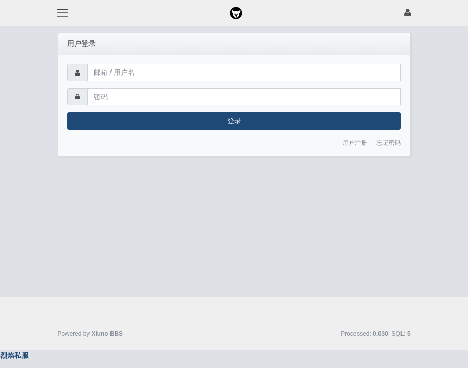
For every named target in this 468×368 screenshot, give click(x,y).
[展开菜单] (62, 12)
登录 (234, 121)
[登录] (407, 12)
